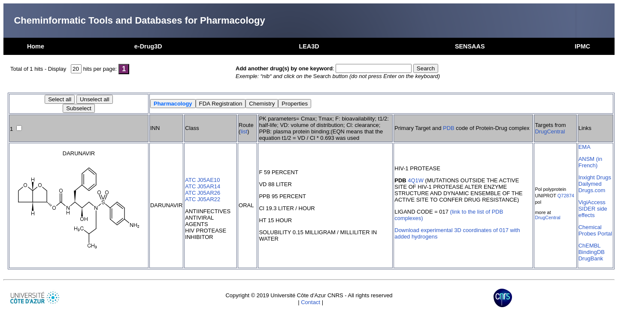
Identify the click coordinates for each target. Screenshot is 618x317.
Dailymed (590, 184)
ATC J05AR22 (202, 199)
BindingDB (592, 252)
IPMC (582, 46)
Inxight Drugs (595, 177)
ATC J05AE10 (202, 180)
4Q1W (416, 180)
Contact (310, 302)
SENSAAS (470, 46)
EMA (585, 147)
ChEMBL (590, 245)
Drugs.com (592, 190)
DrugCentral (550, 131)
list (243, 131)
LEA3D (309, 46)
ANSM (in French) (590, 162)
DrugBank (591, 258)
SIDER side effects (593, 211)
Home (35, 46)
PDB (448, 128)
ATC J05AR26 (202, 193)
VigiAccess (592, 202)
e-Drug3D (148, 46)
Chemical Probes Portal (595, 230)
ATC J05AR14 (202, 186)
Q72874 (565, 195)
